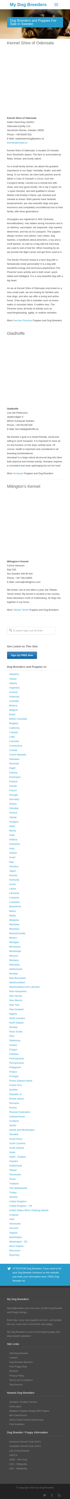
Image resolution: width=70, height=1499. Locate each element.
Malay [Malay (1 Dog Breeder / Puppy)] (12, 915)
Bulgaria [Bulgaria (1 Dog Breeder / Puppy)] (13, 723)
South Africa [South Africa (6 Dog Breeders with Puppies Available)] (15, 1139)
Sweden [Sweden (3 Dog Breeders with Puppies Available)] (13, 1161)
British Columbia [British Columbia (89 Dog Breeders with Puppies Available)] (18, 718)
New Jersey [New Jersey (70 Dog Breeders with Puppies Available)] (15, 995)
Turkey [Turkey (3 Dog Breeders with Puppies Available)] (13, 1192)
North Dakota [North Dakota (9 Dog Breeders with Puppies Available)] (16, 1022)
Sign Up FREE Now (22, 655)
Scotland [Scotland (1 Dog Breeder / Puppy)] (14, 1121)
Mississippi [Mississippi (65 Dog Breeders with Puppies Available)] (15, 951)
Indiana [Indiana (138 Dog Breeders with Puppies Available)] (13, 839)
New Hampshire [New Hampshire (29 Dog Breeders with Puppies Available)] (18, 991)
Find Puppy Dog (18, 1366)
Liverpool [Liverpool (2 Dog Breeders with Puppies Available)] (14, 897)
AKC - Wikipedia (18, 1468)
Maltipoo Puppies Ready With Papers (29, 1410)
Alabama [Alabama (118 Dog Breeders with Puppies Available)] (14, 674)
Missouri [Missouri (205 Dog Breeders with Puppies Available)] (13, 955)
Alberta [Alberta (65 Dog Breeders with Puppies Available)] (13, 683)
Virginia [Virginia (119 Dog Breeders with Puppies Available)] (13, 1232)
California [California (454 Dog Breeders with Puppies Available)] (14, 728)
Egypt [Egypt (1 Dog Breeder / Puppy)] (12, 768)
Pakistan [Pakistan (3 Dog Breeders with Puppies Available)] (14, 1054)
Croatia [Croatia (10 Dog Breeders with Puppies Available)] (13, 750)
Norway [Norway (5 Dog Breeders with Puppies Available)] (13, 1027)
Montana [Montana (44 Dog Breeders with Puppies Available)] (14, 960)
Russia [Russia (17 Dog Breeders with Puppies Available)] (13, 1107)
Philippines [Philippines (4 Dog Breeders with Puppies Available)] (15, 1067)
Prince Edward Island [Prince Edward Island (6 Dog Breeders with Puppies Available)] (20, 1080)
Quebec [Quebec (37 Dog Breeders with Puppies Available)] (13, 1089)
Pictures (13, 1371)
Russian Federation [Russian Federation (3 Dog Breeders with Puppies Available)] (19, 1112)
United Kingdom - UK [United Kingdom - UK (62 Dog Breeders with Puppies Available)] (20, 1205)
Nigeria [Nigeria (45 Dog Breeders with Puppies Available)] (13, 1013)
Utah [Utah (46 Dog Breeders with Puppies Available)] (11, 1219)
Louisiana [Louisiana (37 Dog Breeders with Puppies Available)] (14, 902)
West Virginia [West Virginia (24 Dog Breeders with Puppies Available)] (16, 1246)
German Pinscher (22, 320)
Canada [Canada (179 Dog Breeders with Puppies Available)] (13, 732)
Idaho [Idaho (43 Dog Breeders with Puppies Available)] (12, 826)
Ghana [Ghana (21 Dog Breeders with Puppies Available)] (13, 803)
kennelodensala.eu (17, 142)
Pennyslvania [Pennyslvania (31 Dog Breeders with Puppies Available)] (16, 1062)
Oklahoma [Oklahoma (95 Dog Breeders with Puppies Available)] (14, 1040)
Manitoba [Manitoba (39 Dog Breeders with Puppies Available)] (14, 924)
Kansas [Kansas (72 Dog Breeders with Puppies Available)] (13, 875)
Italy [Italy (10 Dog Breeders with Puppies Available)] (11, 862)
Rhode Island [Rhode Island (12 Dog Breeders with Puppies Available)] (16, 1098)
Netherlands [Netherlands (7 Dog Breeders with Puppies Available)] (15, 969)
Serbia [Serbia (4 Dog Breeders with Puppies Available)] (12, 1125)
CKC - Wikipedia (18, 1464)
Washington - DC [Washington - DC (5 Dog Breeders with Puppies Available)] (18, 1241)
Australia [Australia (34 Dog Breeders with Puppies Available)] (14, 701)
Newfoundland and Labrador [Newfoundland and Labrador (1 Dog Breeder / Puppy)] (24, 986)
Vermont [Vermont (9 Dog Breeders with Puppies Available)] (13, 1228)
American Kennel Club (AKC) (25, 1441)
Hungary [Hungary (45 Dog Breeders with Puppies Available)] (13, 821)
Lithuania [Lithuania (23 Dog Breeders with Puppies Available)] (14, 893)
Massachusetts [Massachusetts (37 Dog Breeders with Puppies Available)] (17, 933)
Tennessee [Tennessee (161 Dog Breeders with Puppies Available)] (15, 1174)
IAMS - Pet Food (18, 1459)
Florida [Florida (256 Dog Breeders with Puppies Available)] (13, 786)
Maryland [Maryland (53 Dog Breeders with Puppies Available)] (14, 928)
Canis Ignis (15, 1406)
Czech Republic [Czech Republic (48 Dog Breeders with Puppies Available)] (17, 754)
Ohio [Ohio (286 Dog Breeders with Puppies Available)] (11, 1036)
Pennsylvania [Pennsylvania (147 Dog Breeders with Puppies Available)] (16, 1058)
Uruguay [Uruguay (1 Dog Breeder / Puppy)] (13, 1214)
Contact (13, 1357)
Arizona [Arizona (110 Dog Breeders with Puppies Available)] (13, 692)
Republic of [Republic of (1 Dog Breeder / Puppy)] (15, 1094)
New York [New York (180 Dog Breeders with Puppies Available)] (14, 1004)
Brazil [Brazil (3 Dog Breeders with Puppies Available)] (12, 714)
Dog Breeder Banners (21, 1362)
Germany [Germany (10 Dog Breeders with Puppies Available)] (14, 799)
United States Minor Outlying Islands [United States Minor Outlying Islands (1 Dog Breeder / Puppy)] (29, 1210)
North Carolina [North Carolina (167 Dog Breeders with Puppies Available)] (17, 1018)
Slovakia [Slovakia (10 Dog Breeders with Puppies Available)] (13, 1134)
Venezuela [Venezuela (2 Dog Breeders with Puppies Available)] (15, 1223)
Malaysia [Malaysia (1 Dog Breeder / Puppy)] (14, 920)
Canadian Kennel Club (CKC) (25, 1446)
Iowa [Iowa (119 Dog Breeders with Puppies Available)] (11, 848)
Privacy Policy (16, 1375)
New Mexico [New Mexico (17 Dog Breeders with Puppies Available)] (16, 1000)
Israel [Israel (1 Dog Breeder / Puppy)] (12, 857)
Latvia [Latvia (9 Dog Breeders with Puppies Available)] (12, 888)
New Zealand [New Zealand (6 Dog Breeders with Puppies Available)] (16, 1009)
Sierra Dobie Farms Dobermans (26, 1419)
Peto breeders (17, 1424)
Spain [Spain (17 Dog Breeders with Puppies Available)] (12, 1152)
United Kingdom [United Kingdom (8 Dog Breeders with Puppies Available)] (18, 1201)
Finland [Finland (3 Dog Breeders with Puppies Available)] (13, 781)
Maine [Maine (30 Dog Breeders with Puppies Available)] (12, 911)
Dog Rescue (16, 1384)
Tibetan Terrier (21, 609)
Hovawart (18, 473)
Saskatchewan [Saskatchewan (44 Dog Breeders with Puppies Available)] (17, 1116)
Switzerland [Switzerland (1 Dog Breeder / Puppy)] (15, 1165)
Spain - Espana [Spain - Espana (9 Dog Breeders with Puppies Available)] (17, 1156)
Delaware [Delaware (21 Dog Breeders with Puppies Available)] (14, 759)
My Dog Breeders (28, 4)
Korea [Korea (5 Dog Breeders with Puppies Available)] (12, 884)
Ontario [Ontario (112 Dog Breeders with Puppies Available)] (13, 1045)
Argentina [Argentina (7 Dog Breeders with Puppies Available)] (14, 687)
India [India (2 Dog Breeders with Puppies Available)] (12, 835)
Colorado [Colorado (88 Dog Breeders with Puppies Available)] (14, 741)
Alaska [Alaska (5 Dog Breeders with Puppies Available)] (13, 678)
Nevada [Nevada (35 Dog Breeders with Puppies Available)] (13, 973)
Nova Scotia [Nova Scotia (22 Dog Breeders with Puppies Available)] (15, 1031)
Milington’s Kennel (23, 486)
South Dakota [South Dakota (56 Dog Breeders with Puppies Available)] (16, 1147)
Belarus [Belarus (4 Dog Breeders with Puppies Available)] (13, 705)
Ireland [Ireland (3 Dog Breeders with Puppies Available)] (13, 852)
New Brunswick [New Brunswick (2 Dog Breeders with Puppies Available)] (17, 978)
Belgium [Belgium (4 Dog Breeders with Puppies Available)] (13, 710)
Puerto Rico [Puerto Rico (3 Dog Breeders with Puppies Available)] (15, 1085)
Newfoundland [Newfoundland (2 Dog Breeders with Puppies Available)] (17, 982)
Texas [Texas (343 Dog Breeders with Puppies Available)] (12, 1179)
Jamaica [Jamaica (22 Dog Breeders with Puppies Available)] (13, 866)
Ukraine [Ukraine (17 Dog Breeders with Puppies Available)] (13, 1197)
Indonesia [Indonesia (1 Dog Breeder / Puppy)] (14, 844)
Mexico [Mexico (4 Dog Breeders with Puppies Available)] (13, 937)
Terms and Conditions (21, 1380)
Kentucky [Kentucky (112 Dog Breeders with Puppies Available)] (14, 879)
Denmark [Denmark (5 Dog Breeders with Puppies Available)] (14, 763)
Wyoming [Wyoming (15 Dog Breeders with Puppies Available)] (14, 1255)
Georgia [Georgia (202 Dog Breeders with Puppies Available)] (13, 794)
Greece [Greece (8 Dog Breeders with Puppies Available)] (13, 812)
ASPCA (13, 1455)
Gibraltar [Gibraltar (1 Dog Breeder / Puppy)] (14, 808)
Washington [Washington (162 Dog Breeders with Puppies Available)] (15, 1237)
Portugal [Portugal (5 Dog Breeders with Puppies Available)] (13, 1076)
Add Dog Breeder (18, 1353)
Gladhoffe (16, 333)
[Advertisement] (35, 81)
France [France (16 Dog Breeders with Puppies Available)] (13, 790)
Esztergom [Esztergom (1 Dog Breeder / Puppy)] (15, 777)
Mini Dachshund (18, 1415)
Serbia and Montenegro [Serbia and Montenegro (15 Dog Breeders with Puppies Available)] (22, 1129)
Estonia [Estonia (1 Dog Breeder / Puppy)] (13, 772)
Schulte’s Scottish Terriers (23, 1402)
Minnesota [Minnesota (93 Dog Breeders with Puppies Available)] (15, 946)
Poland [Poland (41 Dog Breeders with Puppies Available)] (13, 1071)
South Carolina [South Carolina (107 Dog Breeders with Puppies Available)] (17, 1143)
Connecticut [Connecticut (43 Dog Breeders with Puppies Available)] (15, 745)
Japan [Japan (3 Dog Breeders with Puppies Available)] (12, 870)
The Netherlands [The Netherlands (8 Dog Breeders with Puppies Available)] (18, 1188)
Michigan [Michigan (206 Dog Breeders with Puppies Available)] (14, 942)
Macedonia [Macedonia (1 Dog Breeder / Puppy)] (15, 906)
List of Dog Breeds (19, 1450)
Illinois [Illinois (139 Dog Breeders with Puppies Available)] (12, 830)
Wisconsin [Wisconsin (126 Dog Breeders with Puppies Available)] (14, 1250)
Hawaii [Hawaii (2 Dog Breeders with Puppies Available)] (13, 817)
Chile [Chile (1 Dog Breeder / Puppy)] (12, 736)
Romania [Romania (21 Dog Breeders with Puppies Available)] (14, 1103)
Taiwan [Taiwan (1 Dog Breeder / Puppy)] (13, 1170)
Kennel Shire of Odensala (30, 43)
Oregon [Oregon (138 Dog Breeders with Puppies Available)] (13, 1049)
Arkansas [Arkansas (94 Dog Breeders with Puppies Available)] (14, 696)
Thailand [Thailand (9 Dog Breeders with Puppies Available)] (14, 1183)
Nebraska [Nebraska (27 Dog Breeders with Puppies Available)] (14, 964)
